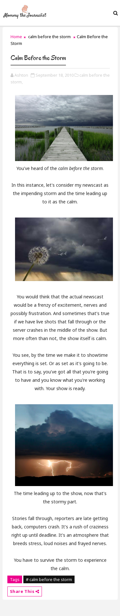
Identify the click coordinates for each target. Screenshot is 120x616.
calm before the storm (49, 36)
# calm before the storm (49, 579)
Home (16, 36)
